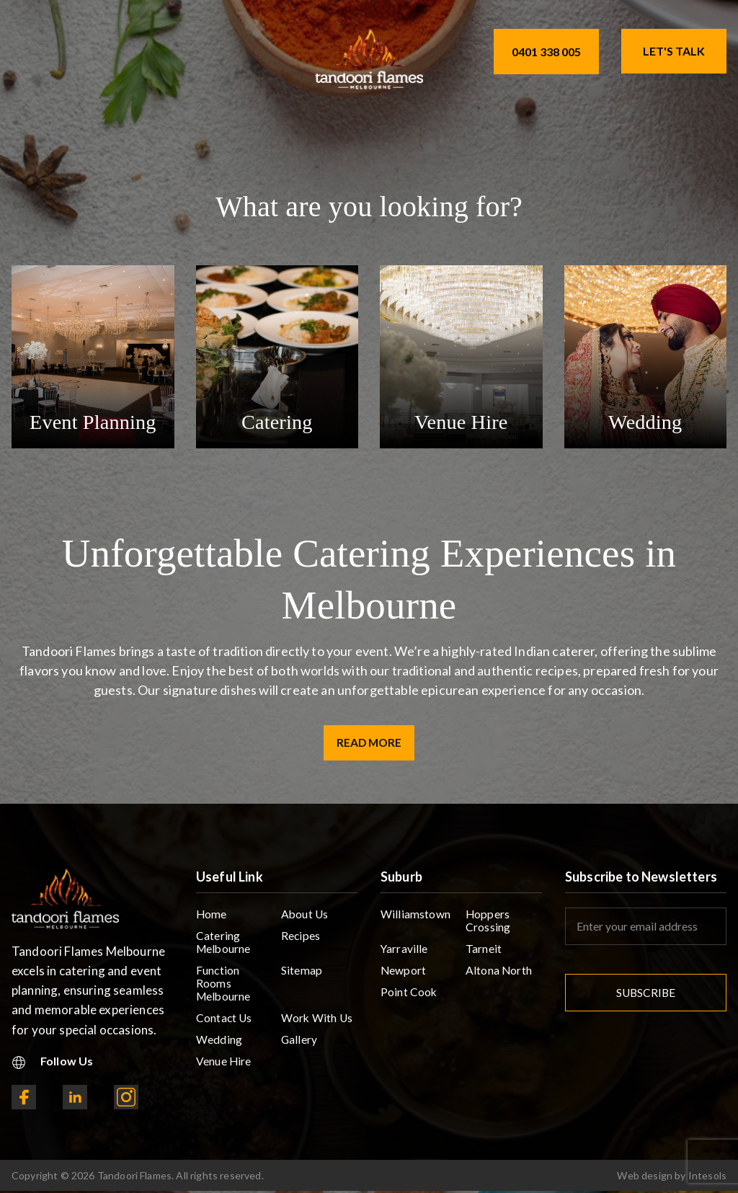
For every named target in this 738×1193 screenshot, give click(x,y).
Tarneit (484, 953)
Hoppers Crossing (488, 924)
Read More (369, 743)
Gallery (299, 1048)
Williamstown (415, 917)
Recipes (301, 939)
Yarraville (405, 953)
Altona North (499, 976)
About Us (305, 917)
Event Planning (93, 421)
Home (212, 917)
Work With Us (317, 1025)
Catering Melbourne (224, 946)
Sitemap (301, 976)
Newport (404, 976)
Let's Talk (674, 51)
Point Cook (409, 998)
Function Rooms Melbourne (224, 989)
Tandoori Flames (134, 1177)
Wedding (645, 421)
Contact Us (225, 1025)
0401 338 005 (546, 51)
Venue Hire (461, 421)
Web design (644, 1177)
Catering (277, 421)
